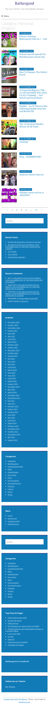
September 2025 (14, 328)
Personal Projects (14, 483)
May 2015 (11, 437)
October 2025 (13, 325)
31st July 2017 (25, 154)
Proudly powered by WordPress (15, 699)
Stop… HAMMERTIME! (30, 156)
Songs (10, 492)
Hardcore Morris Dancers (31, 174)
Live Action (12, 475)
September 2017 (14, 398)
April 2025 (12, 339)
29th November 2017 (27, 87)
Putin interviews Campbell (18, 642)
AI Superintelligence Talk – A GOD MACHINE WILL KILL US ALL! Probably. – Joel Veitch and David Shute (33, 94)
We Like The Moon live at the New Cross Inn (24, 242)
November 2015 (14, 429)
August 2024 (12, 356)
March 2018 (12, 392)
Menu (6, 16)
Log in (10, 515)
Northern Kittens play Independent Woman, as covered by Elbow (24, 630)
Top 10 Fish (12, 251)
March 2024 (12, 370)
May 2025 (11, 336)
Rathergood (24, 3)
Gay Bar (11, 636)
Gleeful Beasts (13, 472)
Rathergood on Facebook (17, 661)
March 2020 (12, 381)
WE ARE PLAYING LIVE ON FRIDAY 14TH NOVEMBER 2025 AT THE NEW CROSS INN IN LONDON (22, 247)
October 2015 (13, 431)
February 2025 (13, 345)
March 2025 (12, 342)
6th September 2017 (27, 139)
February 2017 (13, 406)
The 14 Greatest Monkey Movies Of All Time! (31, 125)
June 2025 (11, 333)
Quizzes (11, 489)
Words (10, 495)
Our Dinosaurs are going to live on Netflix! (23, 626)
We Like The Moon (14, 620)
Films (10, 469)
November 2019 (14, 387)
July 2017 (11, 401)
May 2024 (11, 364)
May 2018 (11, 389)
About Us (24, 301)
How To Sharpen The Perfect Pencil (33, 73)
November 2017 (14, 395)
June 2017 (11, 403)
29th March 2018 (26, 69)
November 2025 (14, 322)
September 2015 (14, 434)
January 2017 (13, 409)
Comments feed (13, 521)
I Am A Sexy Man (14, 634)
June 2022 (11, 373)
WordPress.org (13, 524)
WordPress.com (24, 702)
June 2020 (11, 375)
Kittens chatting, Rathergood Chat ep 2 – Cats (33, 37)
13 (36, 209)
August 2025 (12, 330)
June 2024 (11, 361)
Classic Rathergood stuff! (28, 298)
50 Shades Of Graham (16, 645)
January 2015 (13, 440)
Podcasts (11, 486)
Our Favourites (13, 480)
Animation (12, 461)
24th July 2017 (25, 171)
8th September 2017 (27, 121)
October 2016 (13, 412)
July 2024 (11, 359)
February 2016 (13, 426)
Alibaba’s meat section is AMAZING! (31, 194)
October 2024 (13, 353)
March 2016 (12, 423)
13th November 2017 (27, 103)
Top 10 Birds (12, 254)
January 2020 (13, 384)
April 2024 (12, 367)
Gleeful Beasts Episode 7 (17, 257)
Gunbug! (23, 141)
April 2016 (12, 420)
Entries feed (12, 518)
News (10, 478)
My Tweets (10, 686)
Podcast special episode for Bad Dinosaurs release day (32, 55)
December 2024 (13, 350)
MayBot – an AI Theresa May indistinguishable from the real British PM (33, 109)
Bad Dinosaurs (13, 464)
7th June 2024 (25, 33)
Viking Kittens (13, 623)
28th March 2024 (26, 51)
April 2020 (12, 378)
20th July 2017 (25, 189)
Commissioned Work (15, 466)
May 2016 (11, 417)
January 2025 (13, 347)
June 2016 (11, 415)
